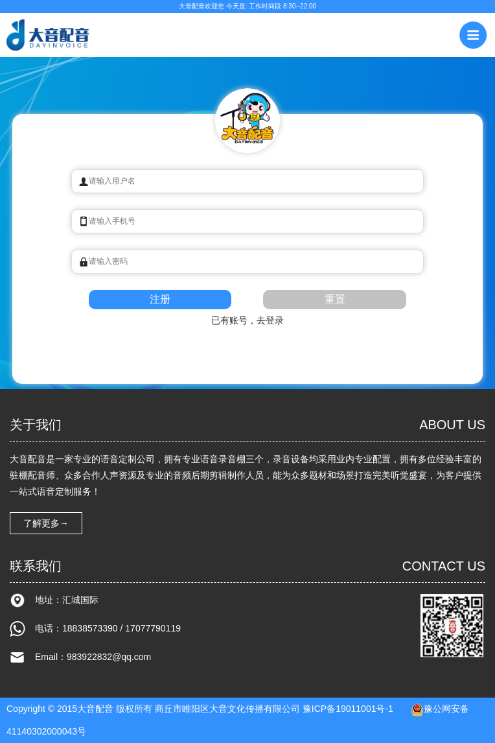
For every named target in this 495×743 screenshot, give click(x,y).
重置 (335, 299)
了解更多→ (46, 523)
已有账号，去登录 (247, 320)
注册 (160, 299)
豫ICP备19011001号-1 (348, 708)
